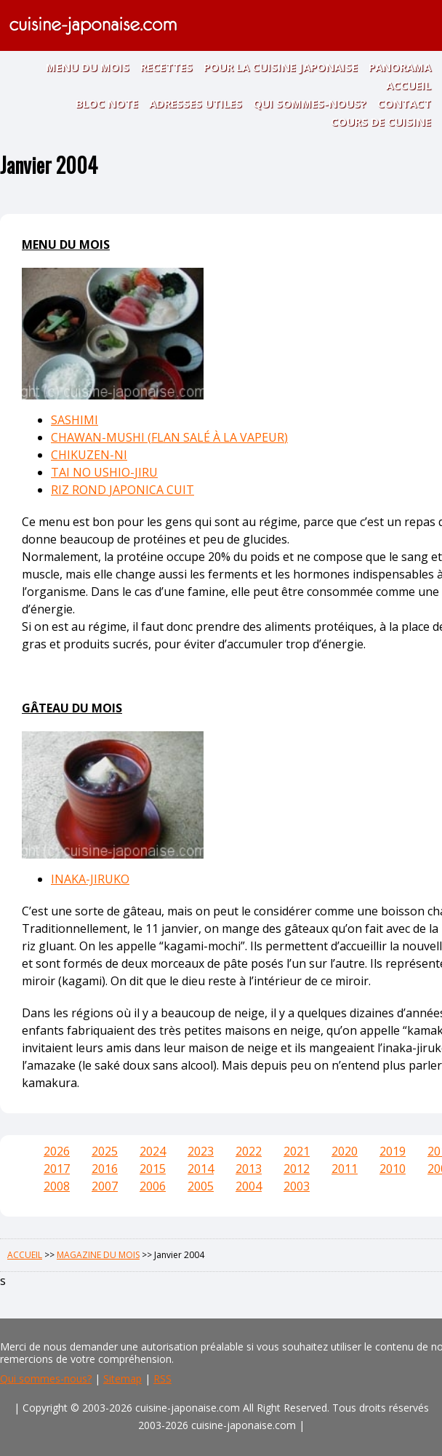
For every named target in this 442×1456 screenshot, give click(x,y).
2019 (392, 1151)
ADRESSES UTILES (195, 103)
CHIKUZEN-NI (89, 455)
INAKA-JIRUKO (90, 879)
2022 (249, 1151)
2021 (297, 1151)
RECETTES (166, 67)
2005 (201, 1186)
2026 (57, 1151)
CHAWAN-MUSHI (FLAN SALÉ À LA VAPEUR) (169, 437)
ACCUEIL (408, 85)
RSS (162, 1378)
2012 (297, 1169)
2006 (153, 1186)
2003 (297, 1186)
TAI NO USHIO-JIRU (104, 472)
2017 (57, 1169)
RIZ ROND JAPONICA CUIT (122, 490)
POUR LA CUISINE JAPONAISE (281, 67)
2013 (249, 1169)
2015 (153, 1169)
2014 (201, 1169)
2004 (249, 1186)
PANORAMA (400, 67)
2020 (345, 1151)
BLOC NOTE (107, 103)
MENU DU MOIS (87, 67)
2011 (345, 1169)
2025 (105, 1151)
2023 (201, 1151)
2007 (105, 1186)
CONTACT (404, 103)
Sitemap (122, 1378)
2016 (105, 1169)
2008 (57, 1186)
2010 (392, 1169)
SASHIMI (74, 420)
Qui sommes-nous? (46, 1378)
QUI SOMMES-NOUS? (309, 103)
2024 (153, 1151)
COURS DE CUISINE (381, 121)
